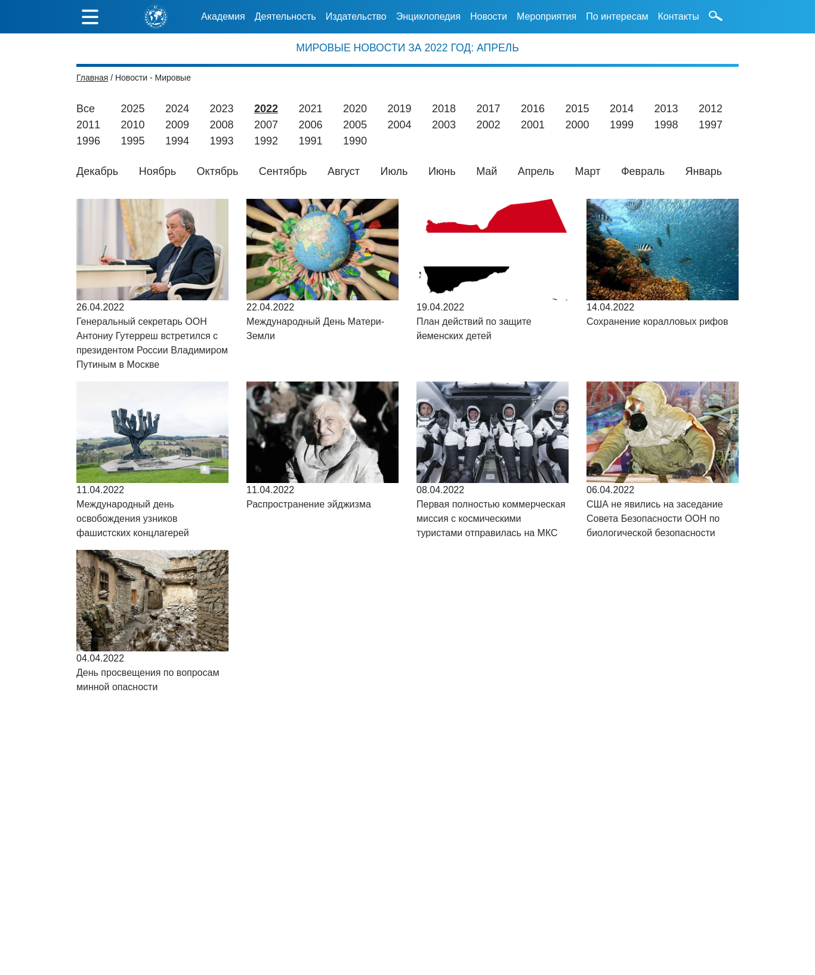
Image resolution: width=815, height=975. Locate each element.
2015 (577, 109)
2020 (355, 109)
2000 (577, 125)
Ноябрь (157, 171)
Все (85, 109)
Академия (223, 16)
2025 (132, 109)
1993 (222, 141)
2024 (177, 109)
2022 (266, 109)
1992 (266, 141)
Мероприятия (546, 16)
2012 (711, 109)
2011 (88, 125)
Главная (92, 77)
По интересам (617, 16)
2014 (622, 109)
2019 (399, 109)
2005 (355, 125)
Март (587, 171)
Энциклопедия (428, 16)
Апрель (536, 171)
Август (344, 171)
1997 (711, 125)
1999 (622, 125)
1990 (355, 141)
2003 (444, 125)
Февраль (643, 171)
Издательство (356, 16)
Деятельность (285, 16)
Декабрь (97, 171)
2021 (310, 109)
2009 (177, 125)
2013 (666, 109)
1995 (133, 141)
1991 (311, 141)
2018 (444, 109)
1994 (177, 141)
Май (486, 171)
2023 (221, 109)
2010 (133, 125)
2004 (400, 125)
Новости (488, 16)
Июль (394, 171)
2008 (222, 125)
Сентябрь (283, 171)
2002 (489, 125)
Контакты (678, 16)
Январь (704, 171)
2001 (533, 125)
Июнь (442, 171)
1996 (88, 141)
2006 (311, 125)
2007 (266, 125)
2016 (533, 109)
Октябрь (218, 171)
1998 (666, 125)
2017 (488, 109)
